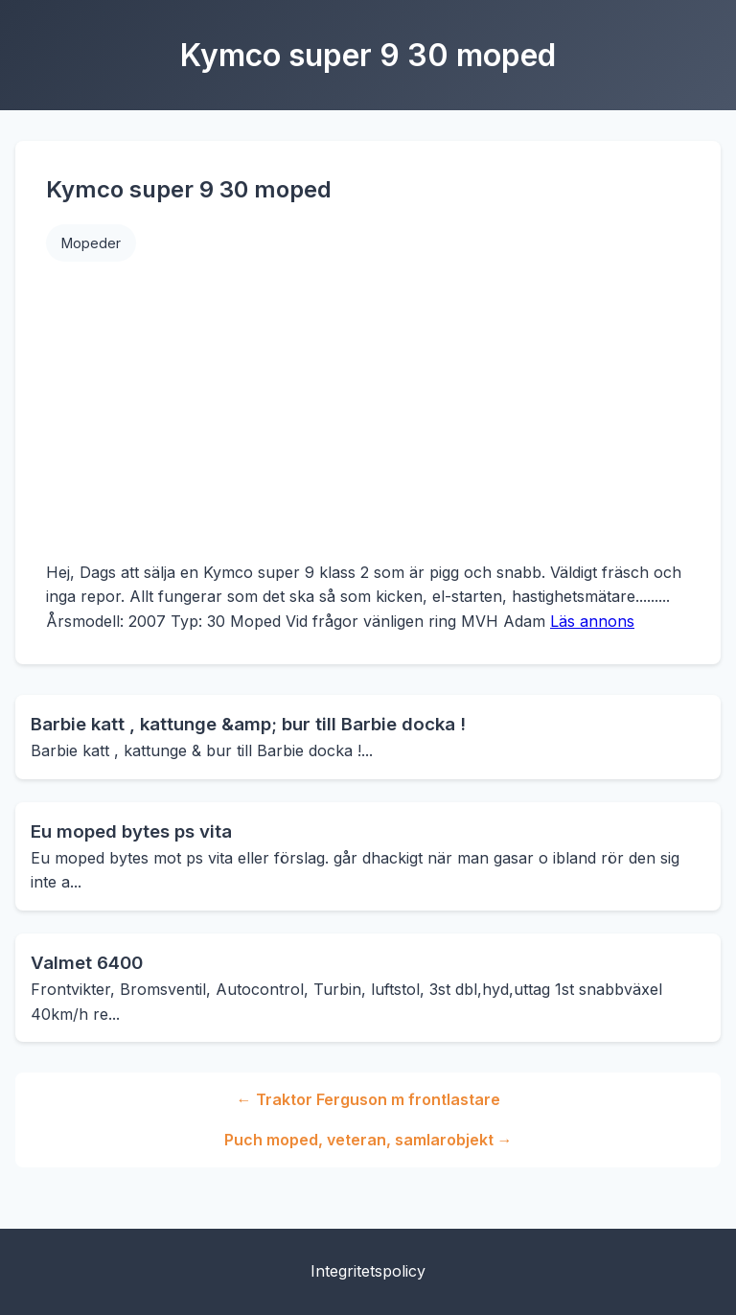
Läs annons (592, 621)
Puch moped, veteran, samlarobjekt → (368, 1139)
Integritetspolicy (368, 1270)
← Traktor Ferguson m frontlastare (368, 1099)
